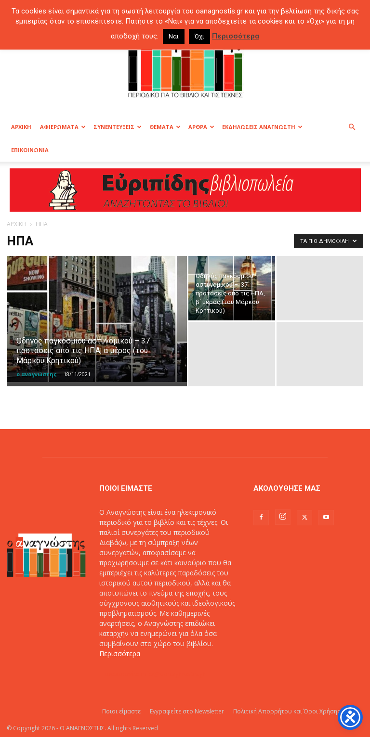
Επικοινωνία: (120, 673)
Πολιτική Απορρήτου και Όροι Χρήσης (286, 711)
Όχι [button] (199, 36)
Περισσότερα (119, 653)
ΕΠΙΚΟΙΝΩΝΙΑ (30, 149)
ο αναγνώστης (36, 374)
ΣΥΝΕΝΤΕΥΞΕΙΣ (117, 126)
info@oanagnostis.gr (173, 673)
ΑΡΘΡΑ (201, 126)
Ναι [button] (174, 36)
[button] (351, 127)
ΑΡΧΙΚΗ (21, 126)
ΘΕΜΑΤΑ (165, 126)
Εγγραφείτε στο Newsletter (187, 711)
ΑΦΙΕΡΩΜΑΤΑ (63, 126)
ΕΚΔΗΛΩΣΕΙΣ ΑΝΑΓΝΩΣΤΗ (262, 126)
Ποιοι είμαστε (121, 711)
